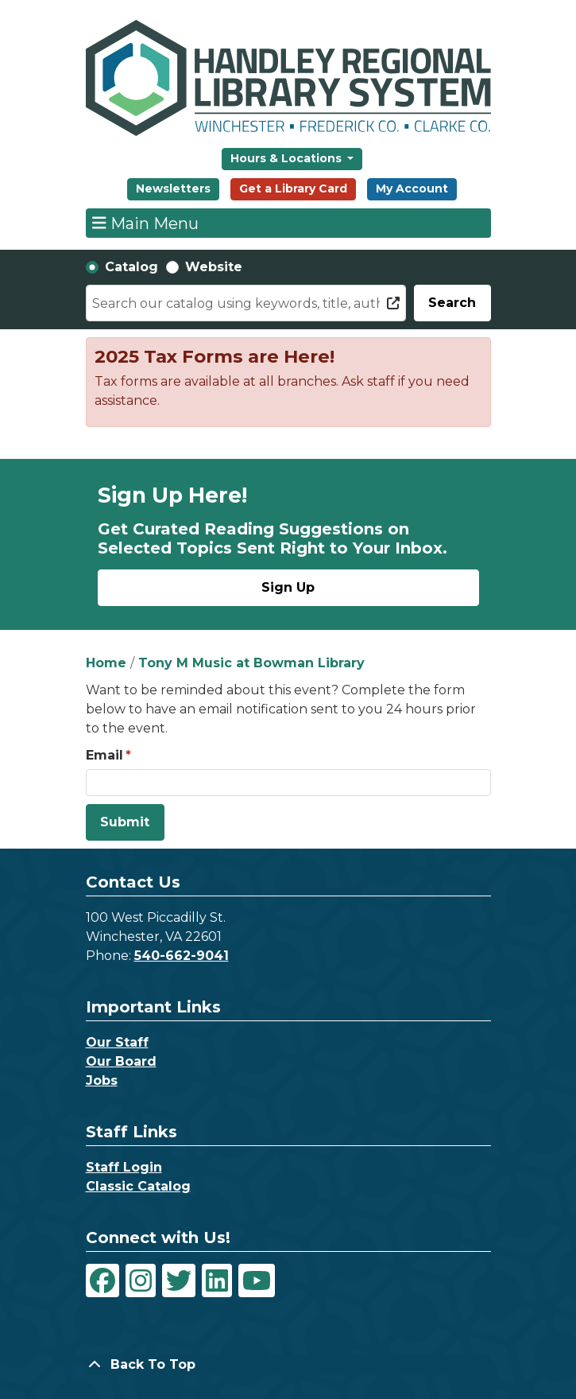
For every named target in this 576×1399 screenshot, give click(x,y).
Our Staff (117, 1042)
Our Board (121, 1061)
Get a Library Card (293, 188)
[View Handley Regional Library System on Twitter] (178, 1280)
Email (104, 755)
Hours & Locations (287, 158)
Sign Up (288, 587)
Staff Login (124, 1167)
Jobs (102, 1080)
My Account (412, 188)
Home (106, 662)
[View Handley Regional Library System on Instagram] (141, 1280)
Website (213, 266)
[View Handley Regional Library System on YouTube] (256, 1280)
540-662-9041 (181, 955)
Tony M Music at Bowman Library (251, 662)
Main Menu (145, 222)
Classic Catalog (138, 1186)
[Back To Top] (288, 1364)
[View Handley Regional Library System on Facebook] (102, 1280)
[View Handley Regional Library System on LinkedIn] (217, 1280)
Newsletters (173, 188)
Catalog (131, 266)
